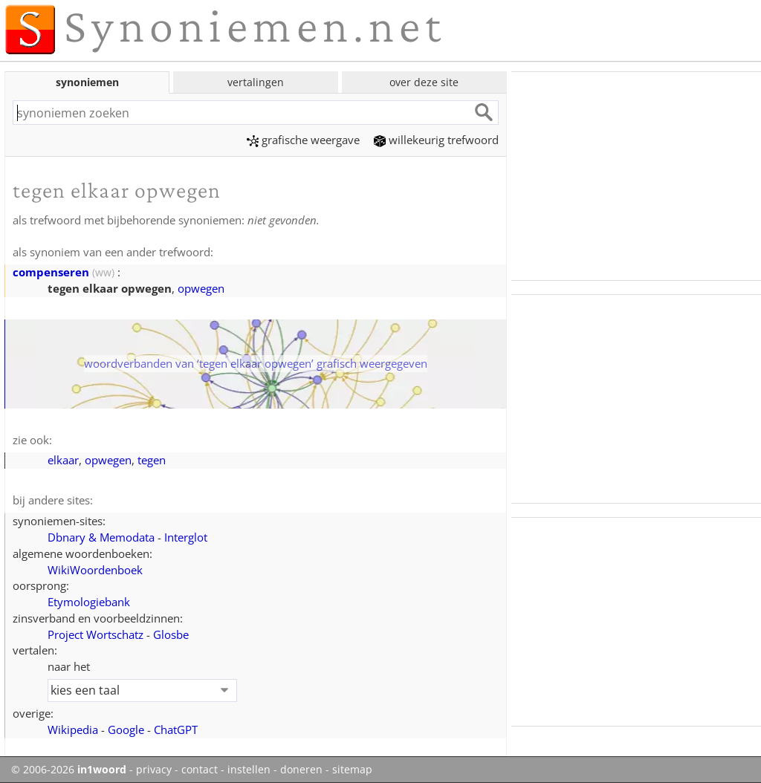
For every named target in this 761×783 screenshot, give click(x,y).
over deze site (424, 82)
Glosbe (171, 634)
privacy (154, 769)
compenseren (51, 271)
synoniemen (87, 82)
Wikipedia (73, 729)
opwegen (201, 288)
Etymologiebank (89, 601)
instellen (249, 769)
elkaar (63, 459)
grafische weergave (303, 139)
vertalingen (255, 82)
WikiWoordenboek (95, 569)
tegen (151, 459)
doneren (301, 769)
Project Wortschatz (95, 634)
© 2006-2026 (68, 769)
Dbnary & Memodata (101, 537)
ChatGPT (176, 729)
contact (199, 769)
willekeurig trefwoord (436, 139)
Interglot (185, 537)
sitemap (352, 769)
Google (126, 729)
